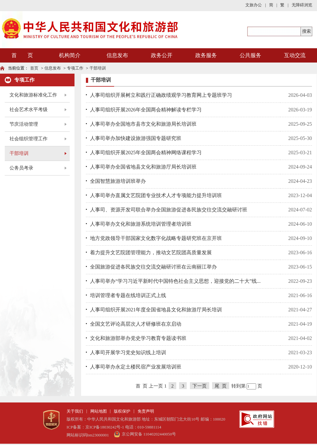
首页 (34, 68)
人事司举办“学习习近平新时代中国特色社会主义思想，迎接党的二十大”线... (175, 281)
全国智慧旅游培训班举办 (118, 181)
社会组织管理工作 (29, 138)
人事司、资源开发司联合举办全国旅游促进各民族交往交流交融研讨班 (168, 209)
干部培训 (97, 68)
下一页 (199, 386)
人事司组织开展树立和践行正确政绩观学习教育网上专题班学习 (161, 95)
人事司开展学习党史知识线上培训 (128, 352)
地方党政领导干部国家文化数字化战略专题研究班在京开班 (156, 238)
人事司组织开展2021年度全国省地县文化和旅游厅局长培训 (156, 309)
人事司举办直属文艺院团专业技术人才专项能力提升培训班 (156, 195)
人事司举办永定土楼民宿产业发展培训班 (135, 366)
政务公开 (161, 55)
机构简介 (70, 55)
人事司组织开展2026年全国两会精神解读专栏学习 (146, 109)
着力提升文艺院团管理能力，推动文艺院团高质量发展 (151, 252)
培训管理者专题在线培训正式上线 (128, 295)
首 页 (22, 55)
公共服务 (250, 55)
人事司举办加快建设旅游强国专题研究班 (135, 138)
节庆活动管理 (24, 124)
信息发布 (117, 55)
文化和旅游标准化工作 (33, 94)
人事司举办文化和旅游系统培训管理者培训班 (140, 224)
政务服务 (206, 55)
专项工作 (75, 68)
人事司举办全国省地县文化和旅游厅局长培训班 (143, 166)
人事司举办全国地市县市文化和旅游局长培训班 (143, 124)
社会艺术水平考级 (29, 109)
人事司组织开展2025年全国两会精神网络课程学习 (146, 152)
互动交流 (295, 55)
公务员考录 (21, 167)
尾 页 (221, 386)
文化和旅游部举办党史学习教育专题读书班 (138, 338)
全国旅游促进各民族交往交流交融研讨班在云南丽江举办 (153, 266)
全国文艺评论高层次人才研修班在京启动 (135, 324)
